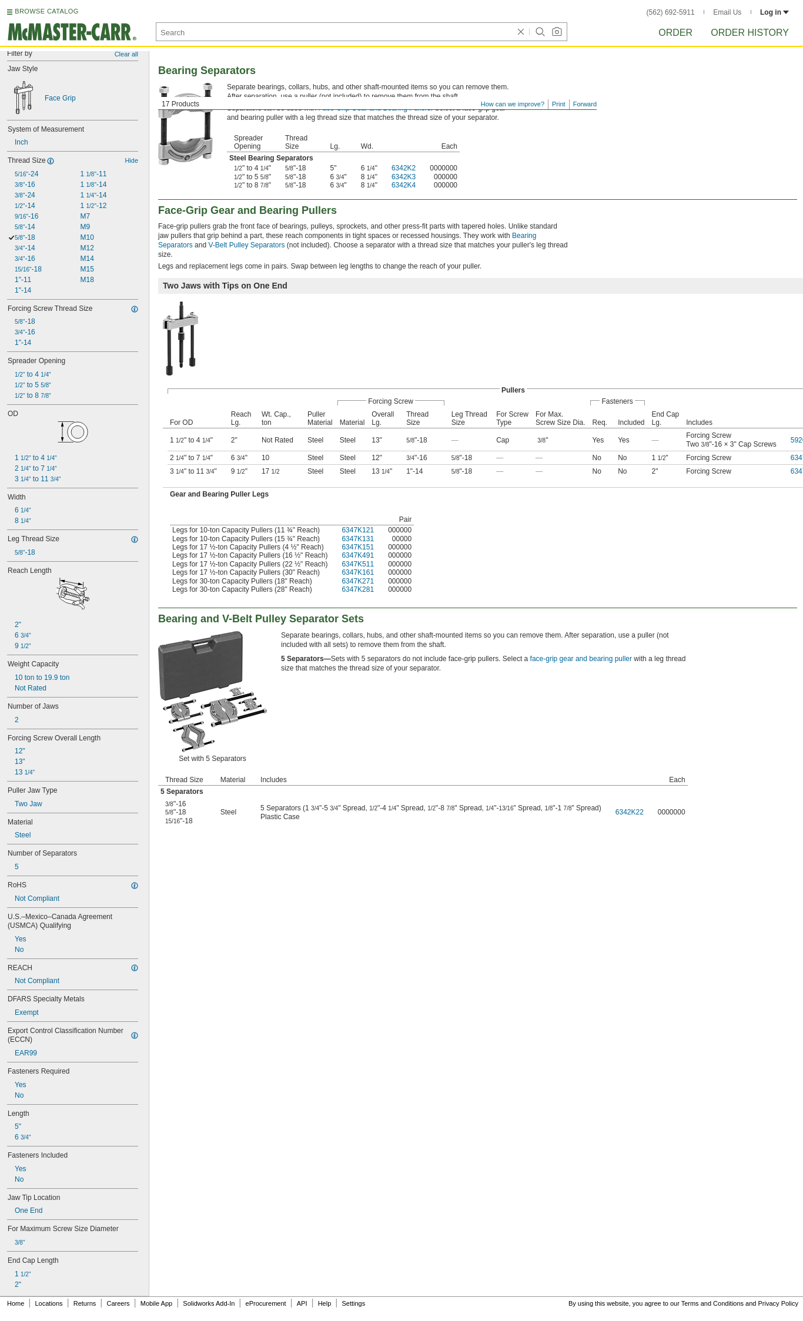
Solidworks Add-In (209, 1303)
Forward (585, 104)
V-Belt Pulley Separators (246, 245)
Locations (49, 1303)
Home (15, 1303)
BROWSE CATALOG (46, 11)
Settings (353, 1303)
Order (675, 33)
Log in (774, 12)
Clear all (126, 54)
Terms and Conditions (712, 1303)
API (302, 1303)
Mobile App (156, 1303)
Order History (750, 33)
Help (325, 1303)
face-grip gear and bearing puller (581, 659)
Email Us (727, 12)
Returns (84, 1303)
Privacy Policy (778, 1303)
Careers (117, 1303)
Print (559, 104)
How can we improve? (512, 104)
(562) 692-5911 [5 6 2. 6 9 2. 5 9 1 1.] (671, 12)
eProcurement (266, 1303)
